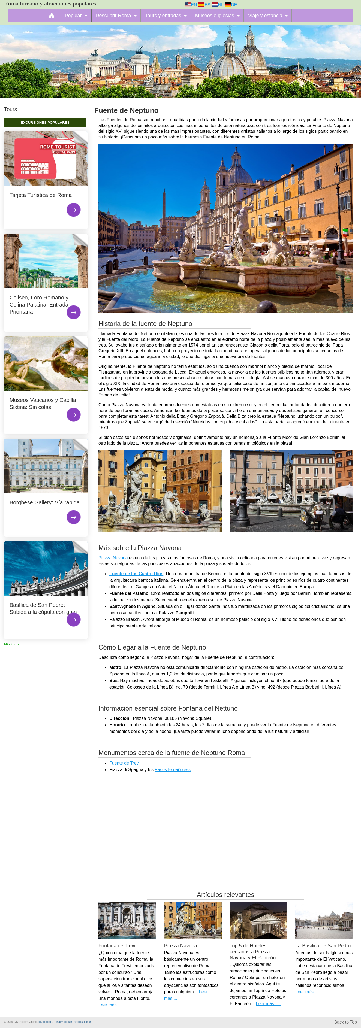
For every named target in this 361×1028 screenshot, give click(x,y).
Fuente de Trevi (124, 763)
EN (191, 4)
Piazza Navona (113, 558)
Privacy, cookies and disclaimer (73, 1021)
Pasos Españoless (173, 769)
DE (231, 4)
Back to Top (345, 1022)
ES (204, 4)
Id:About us (45, 1021)
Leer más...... (111, 1005)
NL (217, 4)
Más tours (12, 644)
